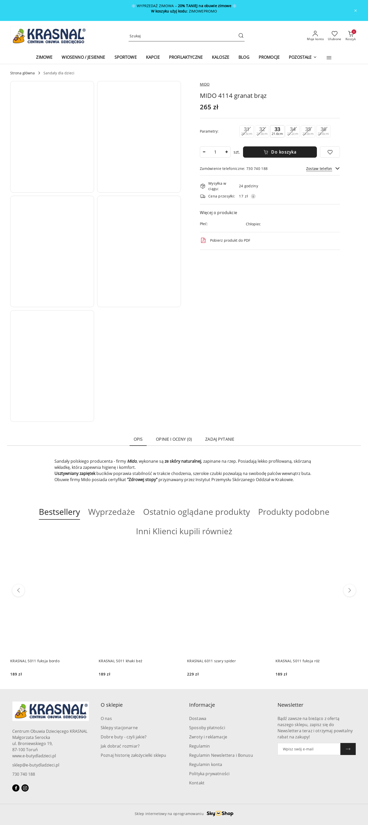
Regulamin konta (205, 764)
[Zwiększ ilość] (226, 152)
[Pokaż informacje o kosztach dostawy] (253, 196)
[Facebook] (15, 788)
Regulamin (199, 746)
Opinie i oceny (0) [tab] (174, 439)
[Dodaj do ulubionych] (330, 152)
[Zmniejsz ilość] (204, 152)
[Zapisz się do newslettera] (309, 749)
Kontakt (196, 783)
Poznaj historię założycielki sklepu (133, 755)
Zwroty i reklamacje (208, 737)
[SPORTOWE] (125, 57)
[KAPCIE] (153, 57)
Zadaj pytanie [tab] (219, 439)
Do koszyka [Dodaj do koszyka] (280, 152)
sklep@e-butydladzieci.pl (35, 765)
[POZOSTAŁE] (303, 57)
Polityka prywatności (209, 773)
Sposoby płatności (207, 727)
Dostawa (197, 718)
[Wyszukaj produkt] (187, 36)
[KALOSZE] (220, 57)
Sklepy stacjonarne (119, 727)
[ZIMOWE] (44, 57)
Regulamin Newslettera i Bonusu (221, 755)
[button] (329, 58)
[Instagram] (25, 788)
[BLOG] (243, 57)
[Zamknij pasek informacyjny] (355, 10)
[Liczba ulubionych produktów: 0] (334, 36)
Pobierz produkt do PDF (225, 240)
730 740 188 (23, 774)
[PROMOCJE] (269, 57)
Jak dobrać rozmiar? (120, 746)
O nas (106, 718)
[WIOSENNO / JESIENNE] (83, 57)
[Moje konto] (315, 36)
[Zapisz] (348, 749)
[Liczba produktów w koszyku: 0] (350, 36)
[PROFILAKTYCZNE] (186, 57)
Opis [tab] (138, 439)
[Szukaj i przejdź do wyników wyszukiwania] (241, 36)
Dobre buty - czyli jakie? (123, 737)
